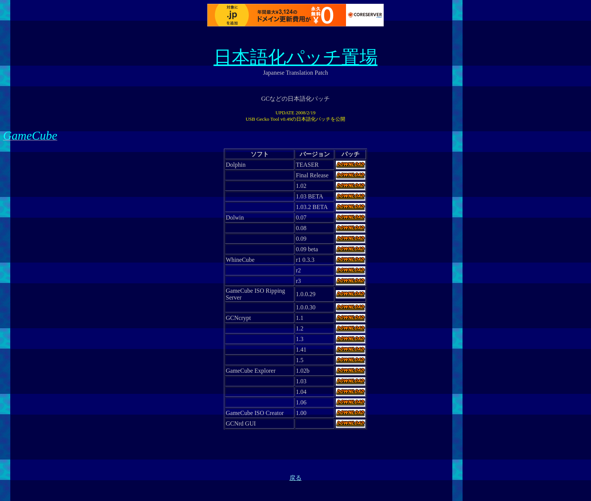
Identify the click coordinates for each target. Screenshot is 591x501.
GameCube (30, 135)
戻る (295, 478)
